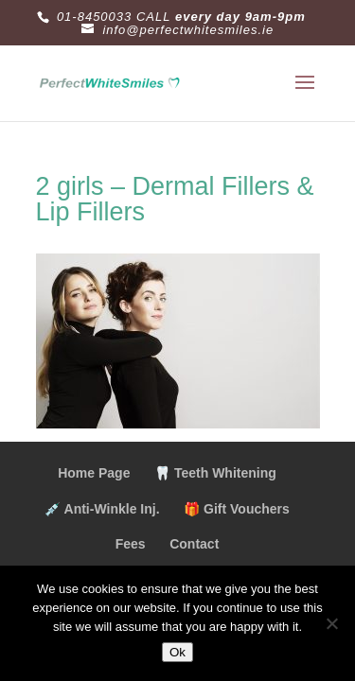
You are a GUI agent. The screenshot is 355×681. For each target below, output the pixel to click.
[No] (331, 623)
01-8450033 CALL (114, 16)
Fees (130, 543)
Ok (177, 652)
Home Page (94, 472)
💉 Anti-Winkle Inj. (101, 508)
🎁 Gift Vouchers (237, 508)
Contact (194, 543)
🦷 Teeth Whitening (215, 472)
